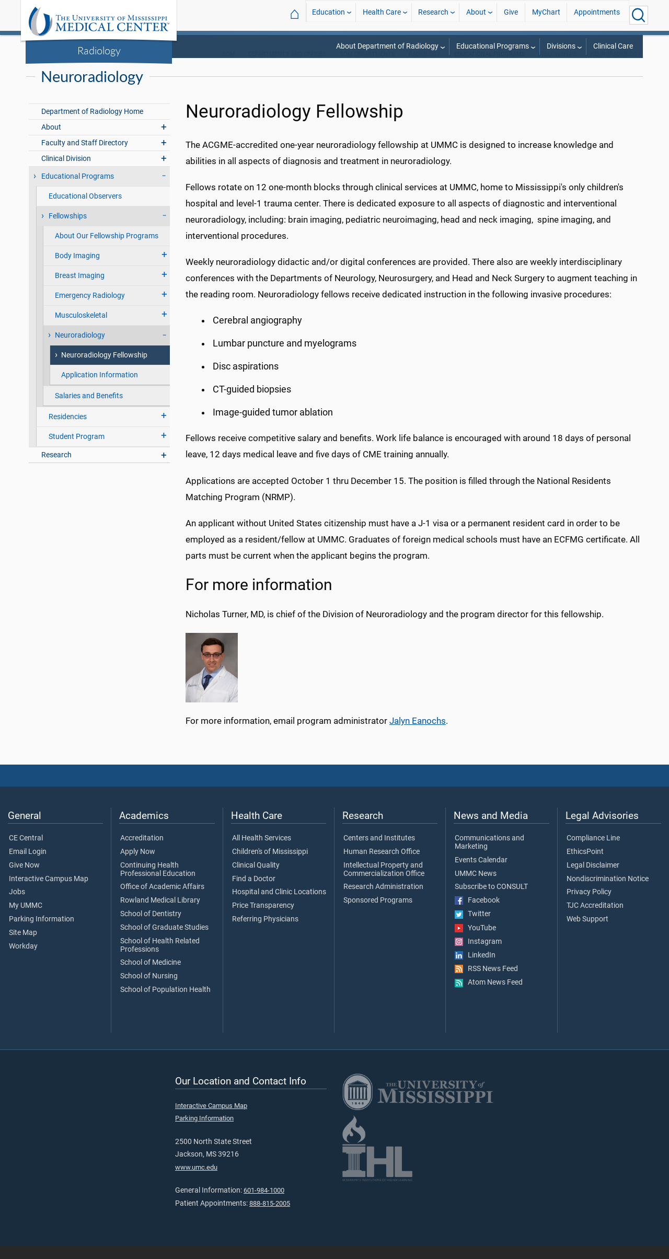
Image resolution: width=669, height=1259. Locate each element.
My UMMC (25, 919)
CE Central (26, 852)
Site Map (23, 946)
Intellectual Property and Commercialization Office (383, 883)
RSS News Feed (486, 982)
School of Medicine (150, 976)
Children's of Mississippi (270, 865)
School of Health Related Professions (160, 959)
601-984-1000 (264, 1204)
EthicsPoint (585, 865)
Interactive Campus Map (48, 892)
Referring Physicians (265, 933)
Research (433, 14)
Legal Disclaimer (593, 879)
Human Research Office (381, 865)
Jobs (17, 906)
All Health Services (261, 852)
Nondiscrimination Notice (608, 892)
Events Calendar (481, 874)
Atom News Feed (489, 996)
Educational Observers (85, 209)
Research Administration (383, 900)
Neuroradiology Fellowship (104, 368)
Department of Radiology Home (92, 125)
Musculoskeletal (81, 329)
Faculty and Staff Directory (84, 156)
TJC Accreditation (595, 919)
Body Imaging (77, 269)
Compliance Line (593, 852)
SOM (228, 67)
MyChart (546, 14)
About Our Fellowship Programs (106, 249)
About (476, 14)
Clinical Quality (256, 879)
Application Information (99, 388)
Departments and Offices (287, 67)
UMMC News (476, 887)
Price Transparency (263, 919)
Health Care (382, 14)
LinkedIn (475, 969)
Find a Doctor (253, 892)
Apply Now (137, 865)
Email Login (28, 865)
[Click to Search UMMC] (638, 15)
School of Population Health (165, 1003)
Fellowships (557, 67)
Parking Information (41, 933)
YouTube (475, 942)
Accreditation (142, 852)
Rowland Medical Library (160, 914)
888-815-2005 (269, 1217)
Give (511, 14)
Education (328, 14)
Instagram (478, 955)
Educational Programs (492, 46)
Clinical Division (66, 172)
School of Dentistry (150, 927)
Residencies (68, 430)
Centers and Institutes (379, 852)
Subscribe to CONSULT (491, 900)
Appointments (597, 14)
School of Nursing (149, 990)
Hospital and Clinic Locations (279, 906)
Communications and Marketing (489, 856)
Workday (23, 960)
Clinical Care (613, 46)
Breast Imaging (80, 289)
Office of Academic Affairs (162, 900)
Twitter (473, 927)
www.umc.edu (196, 1181)
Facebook (477, 914)
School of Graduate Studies (164, 941)
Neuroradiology (616, 67)
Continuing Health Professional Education (157, 883)
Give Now (24, 879)
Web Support (587, 933)
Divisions (561, 46)
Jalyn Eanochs (417, 734)
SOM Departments (367, 67)
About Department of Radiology (387, 46)
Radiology (99, 50)
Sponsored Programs (377, 914)
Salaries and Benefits (89, 409)
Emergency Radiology (90, 309)
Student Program (77, 450)
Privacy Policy (589, 906)
